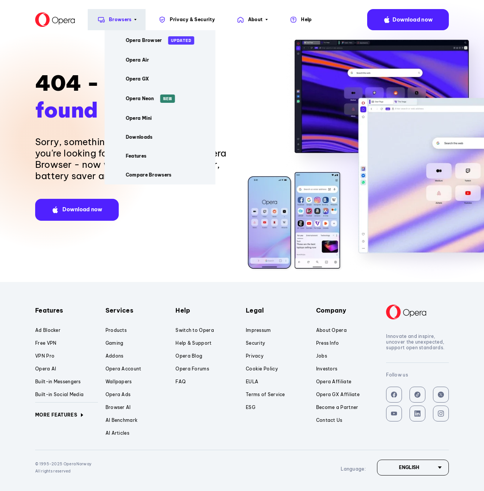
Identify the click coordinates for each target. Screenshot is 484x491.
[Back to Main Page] (22, 19)
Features (66, 310)
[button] (77, 210)
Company (347, 310)
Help (206, 310)
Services (136, 310)
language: (469, 19)
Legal (277, 310)
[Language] (413, 468)
